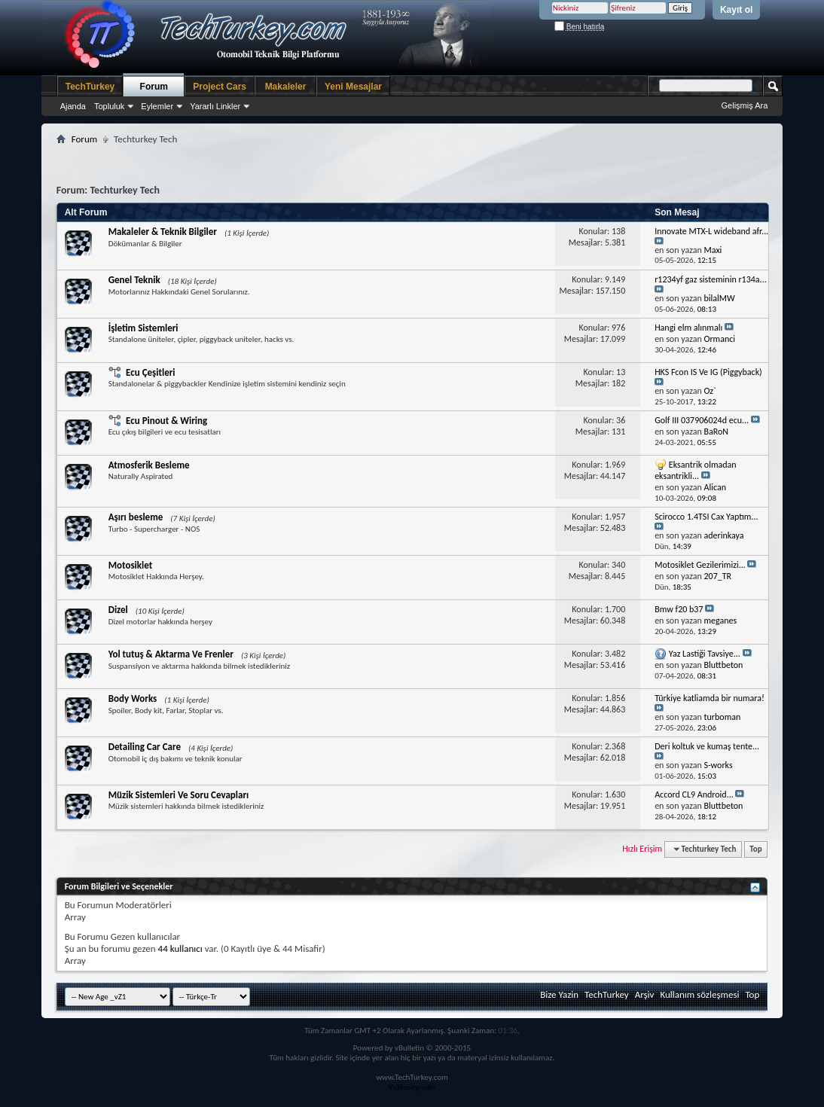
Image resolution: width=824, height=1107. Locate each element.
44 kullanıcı (180, 948)
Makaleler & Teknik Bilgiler (162, 231)
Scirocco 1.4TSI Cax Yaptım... (706, 516)
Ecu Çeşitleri (150, 372)
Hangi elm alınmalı (688, 327)
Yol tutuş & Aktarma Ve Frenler (170, 654)
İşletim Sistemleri (143, 328)
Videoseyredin (412, 1087)
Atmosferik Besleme (149, 465)
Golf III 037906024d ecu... (702, 420)
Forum (154, 86)
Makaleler (286, 86)
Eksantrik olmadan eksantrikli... (695, 470)
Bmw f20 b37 (679, 609)
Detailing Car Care (144, 746)
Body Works (132, 698)
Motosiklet (130, 565)
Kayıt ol (736, 10)
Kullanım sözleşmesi (699, 994)
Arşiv (645, 994)
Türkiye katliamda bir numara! (709, 698)
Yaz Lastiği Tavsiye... (704, 653)
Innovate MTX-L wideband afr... (711, 231)
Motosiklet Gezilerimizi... (700, 565)
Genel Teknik (134, 279)
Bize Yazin (559, 994)
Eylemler (157, 106)
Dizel (118, 609)
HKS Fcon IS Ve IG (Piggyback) (708, 372)
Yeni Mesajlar (353, 86)
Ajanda (73, 106)
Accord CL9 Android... (694, 794)
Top (755, 849)
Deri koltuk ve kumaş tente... (707, 746)
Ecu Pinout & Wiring (166, 420)
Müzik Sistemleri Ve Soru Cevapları (178, 795)
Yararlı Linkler (215, 106)
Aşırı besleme (135, 517)
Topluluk (109, 106)
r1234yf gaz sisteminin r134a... (711, 279)
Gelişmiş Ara (745, 105)
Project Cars (219, 86)
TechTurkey (90, 86)
